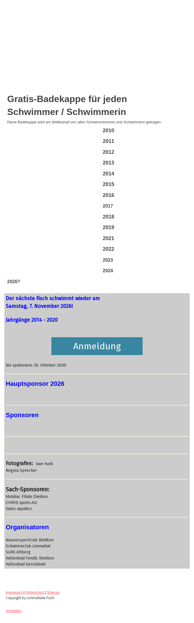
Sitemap (53, 592)
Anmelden (13, 610)
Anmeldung (97, 346)
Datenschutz (34, 592)
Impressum (14, 592)
